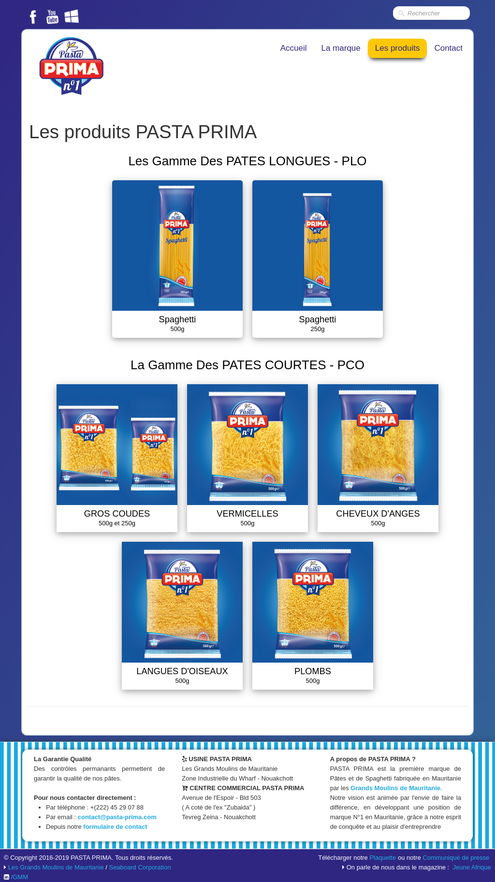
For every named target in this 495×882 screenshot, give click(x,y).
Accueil (293, 48)
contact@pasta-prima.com (117, 817)
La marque (341, 48)
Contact (448, 48)
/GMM (19, 877)
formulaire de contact (115, 826)
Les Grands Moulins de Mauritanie (56, 867)
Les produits (397, 48)
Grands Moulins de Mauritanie (395, 788)
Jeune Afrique (471, 867)
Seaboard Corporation (140, 867)
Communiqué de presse (455, 857)
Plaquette (382, 857)
